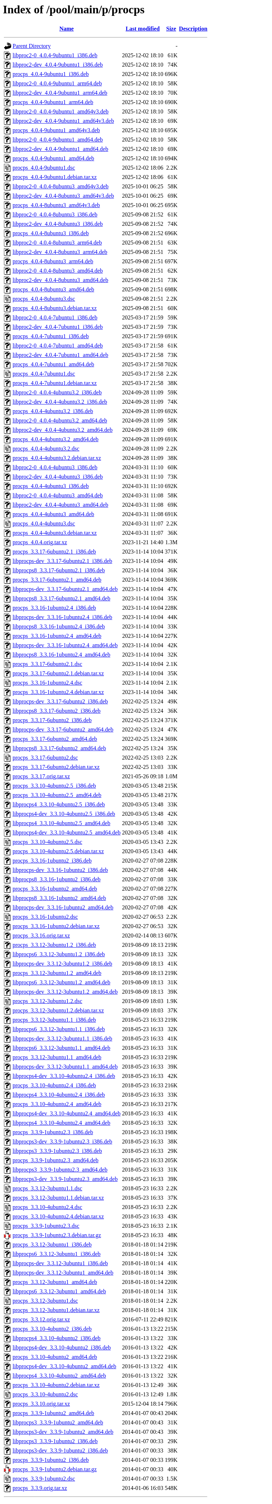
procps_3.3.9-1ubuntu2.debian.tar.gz (55, 1469)
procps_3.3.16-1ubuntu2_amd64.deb (55, 889)
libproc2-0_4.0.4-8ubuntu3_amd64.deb (58, 271)
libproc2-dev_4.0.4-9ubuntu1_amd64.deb (60, 149)
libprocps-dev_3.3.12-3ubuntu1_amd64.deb (63, 1273)
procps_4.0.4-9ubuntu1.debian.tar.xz (55, 177)
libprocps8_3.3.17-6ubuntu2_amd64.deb (59, 748)
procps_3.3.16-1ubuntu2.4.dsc (47, 683)
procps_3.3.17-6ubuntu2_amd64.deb (55, 739)
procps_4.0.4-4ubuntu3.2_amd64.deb (55, 439)
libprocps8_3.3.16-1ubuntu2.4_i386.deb (59, 626)
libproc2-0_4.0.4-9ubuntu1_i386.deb (55, 55)
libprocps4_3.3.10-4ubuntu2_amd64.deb (59, 1376)
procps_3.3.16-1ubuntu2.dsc (45, 917)
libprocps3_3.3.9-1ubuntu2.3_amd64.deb (60, 1170)
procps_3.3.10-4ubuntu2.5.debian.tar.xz (58, 851)
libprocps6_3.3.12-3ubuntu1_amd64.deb (59, 1291)
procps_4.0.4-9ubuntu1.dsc (44, 168)
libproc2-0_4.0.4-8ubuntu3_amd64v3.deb (61, 186)
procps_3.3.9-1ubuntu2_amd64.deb (53, 1413)
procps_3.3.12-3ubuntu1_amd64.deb (55, 1282)
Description (193, 29)
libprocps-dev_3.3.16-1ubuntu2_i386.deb (60, 870)
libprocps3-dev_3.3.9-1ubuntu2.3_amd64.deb (65, 1179)
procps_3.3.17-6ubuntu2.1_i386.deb (54, 552)
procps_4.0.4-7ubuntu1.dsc (44, 374)
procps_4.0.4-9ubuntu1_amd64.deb (53, 158)
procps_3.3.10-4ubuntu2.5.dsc (47, 842)
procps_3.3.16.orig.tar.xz (41, 935)
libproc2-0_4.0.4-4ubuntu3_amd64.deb (58, 495)
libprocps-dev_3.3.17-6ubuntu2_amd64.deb (63, 729)
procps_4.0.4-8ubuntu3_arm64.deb (53, 261)
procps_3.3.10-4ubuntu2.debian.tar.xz (56, 1385)
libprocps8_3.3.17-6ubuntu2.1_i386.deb (59, 570)
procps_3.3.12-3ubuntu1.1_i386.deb (54, 1020)
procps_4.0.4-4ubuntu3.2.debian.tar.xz (57, 458)
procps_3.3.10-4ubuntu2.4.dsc (47, 1207)
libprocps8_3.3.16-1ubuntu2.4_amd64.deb (61, 655)
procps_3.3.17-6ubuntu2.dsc (45, 758)
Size (171, 29)
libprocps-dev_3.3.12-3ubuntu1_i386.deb (60, 1263)
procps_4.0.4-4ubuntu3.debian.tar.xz (55, 533)
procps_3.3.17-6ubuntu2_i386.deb (52, 720)
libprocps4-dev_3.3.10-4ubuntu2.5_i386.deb (64, 814)
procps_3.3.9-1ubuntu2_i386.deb (51, 1460)
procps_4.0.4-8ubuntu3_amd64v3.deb (56, 205)
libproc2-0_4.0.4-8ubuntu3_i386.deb (55, 214)
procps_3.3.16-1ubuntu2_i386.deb (52, 861)
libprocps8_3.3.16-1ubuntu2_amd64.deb (59, 898)
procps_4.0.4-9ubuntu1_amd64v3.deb (56, 130)
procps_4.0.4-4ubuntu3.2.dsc (46, 449)
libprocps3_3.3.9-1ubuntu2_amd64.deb (58, 1422)
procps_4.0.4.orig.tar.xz (40, 542)
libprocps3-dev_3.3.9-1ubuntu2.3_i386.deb (62, 1141)
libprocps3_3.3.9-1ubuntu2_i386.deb (55, 1441)
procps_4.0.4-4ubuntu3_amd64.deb (53, 514)
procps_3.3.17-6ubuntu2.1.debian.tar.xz (58, 673)
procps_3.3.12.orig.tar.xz (41, 1319)
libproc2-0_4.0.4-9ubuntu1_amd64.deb (58, 139)
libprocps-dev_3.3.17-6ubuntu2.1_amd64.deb (65, 589)
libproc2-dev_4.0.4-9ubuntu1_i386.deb (58, 65)
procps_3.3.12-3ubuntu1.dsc (45, 1301)
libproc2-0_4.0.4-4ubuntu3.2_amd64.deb (60, 420)
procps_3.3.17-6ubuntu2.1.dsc (47, 664)
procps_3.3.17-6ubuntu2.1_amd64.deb (57, 580)
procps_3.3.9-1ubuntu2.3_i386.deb (53, 1132)
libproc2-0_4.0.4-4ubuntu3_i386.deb (55, 467)
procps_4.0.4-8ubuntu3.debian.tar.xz (55, 308)
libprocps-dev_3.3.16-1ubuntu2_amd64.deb (63, 907)
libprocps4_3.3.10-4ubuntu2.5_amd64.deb (61, 823)
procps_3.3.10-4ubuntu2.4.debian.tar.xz (58, 1216)
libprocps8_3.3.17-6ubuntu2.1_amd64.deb (61, 598)
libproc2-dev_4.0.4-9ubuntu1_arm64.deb (60, 93)
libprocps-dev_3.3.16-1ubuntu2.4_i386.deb (62, 617)
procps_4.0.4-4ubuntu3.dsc (44, 523)
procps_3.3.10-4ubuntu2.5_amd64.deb (57, 795)
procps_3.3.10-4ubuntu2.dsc (45, 1394)
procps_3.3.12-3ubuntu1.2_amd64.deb (57, 973)
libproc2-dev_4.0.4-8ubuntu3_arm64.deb (60, 252)
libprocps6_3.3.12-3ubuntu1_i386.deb (57, 1254)
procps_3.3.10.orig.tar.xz (41, 1404)
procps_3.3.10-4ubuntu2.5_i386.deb (54, 786)
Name (66, 29)
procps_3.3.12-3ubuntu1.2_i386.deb (54, 945)
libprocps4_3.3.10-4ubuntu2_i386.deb (57, 1338)
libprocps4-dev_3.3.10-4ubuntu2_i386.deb (62, 1347)
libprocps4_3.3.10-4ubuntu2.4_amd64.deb (61, 1123)
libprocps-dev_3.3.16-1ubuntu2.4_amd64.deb (65, 645)
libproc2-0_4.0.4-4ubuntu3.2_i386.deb (57, 392)
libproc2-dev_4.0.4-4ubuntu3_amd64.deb (60, 505)
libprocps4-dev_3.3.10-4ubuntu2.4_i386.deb (64, 1076)
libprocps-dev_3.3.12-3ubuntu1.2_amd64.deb (65, 992)
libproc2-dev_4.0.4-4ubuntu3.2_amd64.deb (62, 430)
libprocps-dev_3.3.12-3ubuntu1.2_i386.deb (62, 964)
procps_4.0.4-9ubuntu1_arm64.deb (53, 102)
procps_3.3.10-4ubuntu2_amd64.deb (55, 1357)
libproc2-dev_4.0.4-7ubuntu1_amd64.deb (60, 355)
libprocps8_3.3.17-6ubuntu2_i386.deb (57, 711)
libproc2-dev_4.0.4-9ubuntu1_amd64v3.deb (63, 121)
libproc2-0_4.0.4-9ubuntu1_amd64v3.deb (61, 111)
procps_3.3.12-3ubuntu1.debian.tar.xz (56, 1310)
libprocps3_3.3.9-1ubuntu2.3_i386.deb (57, 1151)
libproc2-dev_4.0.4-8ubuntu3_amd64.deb (60, 280)
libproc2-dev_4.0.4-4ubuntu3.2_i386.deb (60, 402)
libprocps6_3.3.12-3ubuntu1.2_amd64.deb (61, 982)
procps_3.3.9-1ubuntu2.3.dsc (46, 1226)
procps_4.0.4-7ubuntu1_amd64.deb (53, 364)
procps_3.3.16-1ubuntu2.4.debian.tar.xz (58, 692)
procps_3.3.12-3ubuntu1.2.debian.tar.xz (58, 1010)
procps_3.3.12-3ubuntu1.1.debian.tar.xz (58, 1198)
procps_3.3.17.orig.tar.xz (41, 776)
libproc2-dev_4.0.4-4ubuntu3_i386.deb (58, 477)
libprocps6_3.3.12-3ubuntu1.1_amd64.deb (61, 1048)
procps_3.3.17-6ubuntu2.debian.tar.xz (56, 767)
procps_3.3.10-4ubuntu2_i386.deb (52, 1329)
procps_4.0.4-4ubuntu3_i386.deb (51, 486)
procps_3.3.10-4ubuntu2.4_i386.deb (54, 1085)
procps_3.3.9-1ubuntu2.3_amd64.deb (55, 1160)
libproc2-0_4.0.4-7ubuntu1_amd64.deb (58, 346)
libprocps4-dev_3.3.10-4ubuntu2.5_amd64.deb (66, 832)
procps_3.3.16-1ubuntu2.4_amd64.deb (57, 636)
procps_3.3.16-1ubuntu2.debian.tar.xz (56, 926)
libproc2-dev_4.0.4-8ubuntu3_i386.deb (58, 224)
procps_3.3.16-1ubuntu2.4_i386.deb (54, 608)
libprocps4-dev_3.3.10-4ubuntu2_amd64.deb (64, 1366)
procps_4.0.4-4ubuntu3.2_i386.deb (53, 411)
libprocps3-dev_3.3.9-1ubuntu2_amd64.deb (63, 1432)
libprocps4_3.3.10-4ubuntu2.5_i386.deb (59, 804)
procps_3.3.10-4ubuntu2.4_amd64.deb (57, 1104)
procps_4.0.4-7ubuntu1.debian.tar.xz (55, 383)
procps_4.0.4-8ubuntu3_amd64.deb (53, 289)
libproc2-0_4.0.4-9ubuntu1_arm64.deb (57, 83)
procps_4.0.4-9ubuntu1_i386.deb (51, 74)
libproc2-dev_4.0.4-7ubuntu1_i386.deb (58, 327)
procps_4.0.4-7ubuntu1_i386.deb (51, 336)
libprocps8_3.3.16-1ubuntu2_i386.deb (57, 879)
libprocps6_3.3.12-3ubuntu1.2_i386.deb (59, 954)
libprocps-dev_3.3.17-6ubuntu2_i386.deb (60, 701)
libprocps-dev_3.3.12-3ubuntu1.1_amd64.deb (65, 1067)
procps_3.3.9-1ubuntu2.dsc (44, 1479)
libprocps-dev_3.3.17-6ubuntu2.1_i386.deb (62, 561)
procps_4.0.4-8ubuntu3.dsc (44, 299)
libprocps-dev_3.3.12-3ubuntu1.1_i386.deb (62, 1038)
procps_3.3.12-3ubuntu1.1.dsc (47, 1188)
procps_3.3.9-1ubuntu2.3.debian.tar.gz (57, 1235)
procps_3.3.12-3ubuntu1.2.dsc (47, 1001)
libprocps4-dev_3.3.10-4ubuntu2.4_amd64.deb (66, 1113)
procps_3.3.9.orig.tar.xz (40, 1488)
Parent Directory (32, 46)
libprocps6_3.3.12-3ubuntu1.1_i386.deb (59, 1029)
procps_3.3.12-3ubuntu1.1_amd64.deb (57, 1057)
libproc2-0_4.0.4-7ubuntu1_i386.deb (55, 317)
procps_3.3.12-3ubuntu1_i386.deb (52, 1244)
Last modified (143, 29)
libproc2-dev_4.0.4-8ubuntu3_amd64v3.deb (63, 196)
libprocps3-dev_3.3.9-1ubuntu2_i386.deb (60, 1450)
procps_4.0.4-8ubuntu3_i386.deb (51, 233)
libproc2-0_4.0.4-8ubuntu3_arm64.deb (57, 243)
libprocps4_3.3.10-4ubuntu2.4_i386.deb (59, 1095)
